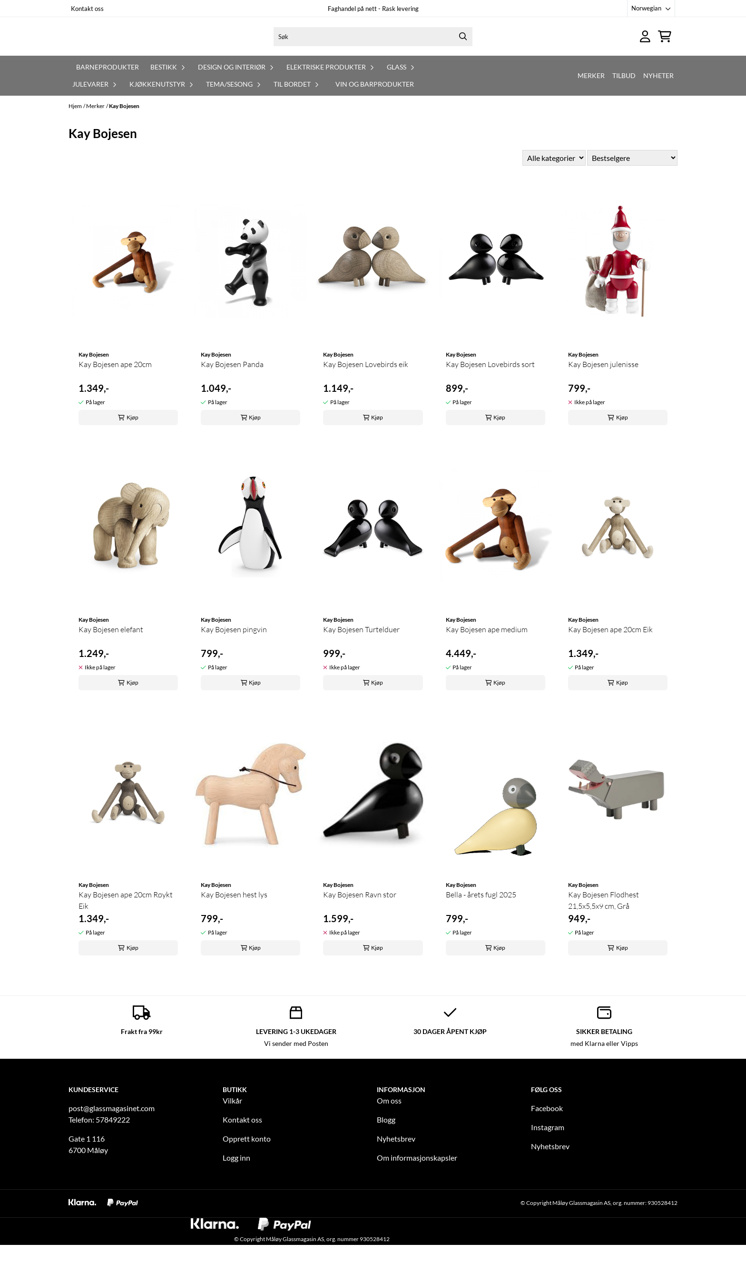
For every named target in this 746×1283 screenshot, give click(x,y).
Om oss (389, 1138)
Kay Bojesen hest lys (234, 932)
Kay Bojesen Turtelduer (361, 667)
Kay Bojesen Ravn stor (359, 932)
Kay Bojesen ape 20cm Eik (610, 667)
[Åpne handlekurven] (664, 55)
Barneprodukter (107, 105)
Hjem (75, 144)
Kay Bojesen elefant (111, 667)
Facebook (547, 1146)
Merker (591, 113)
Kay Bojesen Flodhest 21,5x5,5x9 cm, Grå (603, 938)
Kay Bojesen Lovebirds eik (365, 402)
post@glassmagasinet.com (112, 1146)
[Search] (462, 55)
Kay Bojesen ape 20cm (115, 402)
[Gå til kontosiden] (645, 55)
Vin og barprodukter (374, 122)
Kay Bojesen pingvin (234, 667)
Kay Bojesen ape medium (487, 667)
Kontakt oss (87, 8)
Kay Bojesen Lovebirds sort (490, 402)
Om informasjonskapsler (417, 1195)
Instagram (547, 1165)
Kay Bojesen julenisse (603, 402)
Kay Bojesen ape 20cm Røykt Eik (126, 938)
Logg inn (236, 1195)
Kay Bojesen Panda (232, 402)
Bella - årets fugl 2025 (481, 932)
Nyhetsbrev (396, 1176)
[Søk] (373, 55)
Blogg (386, 1157)
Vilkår (232, 1138)
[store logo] (143, 55)
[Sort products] (632, 196)
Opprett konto (247, 1176)
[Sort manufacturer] (554, 196)
